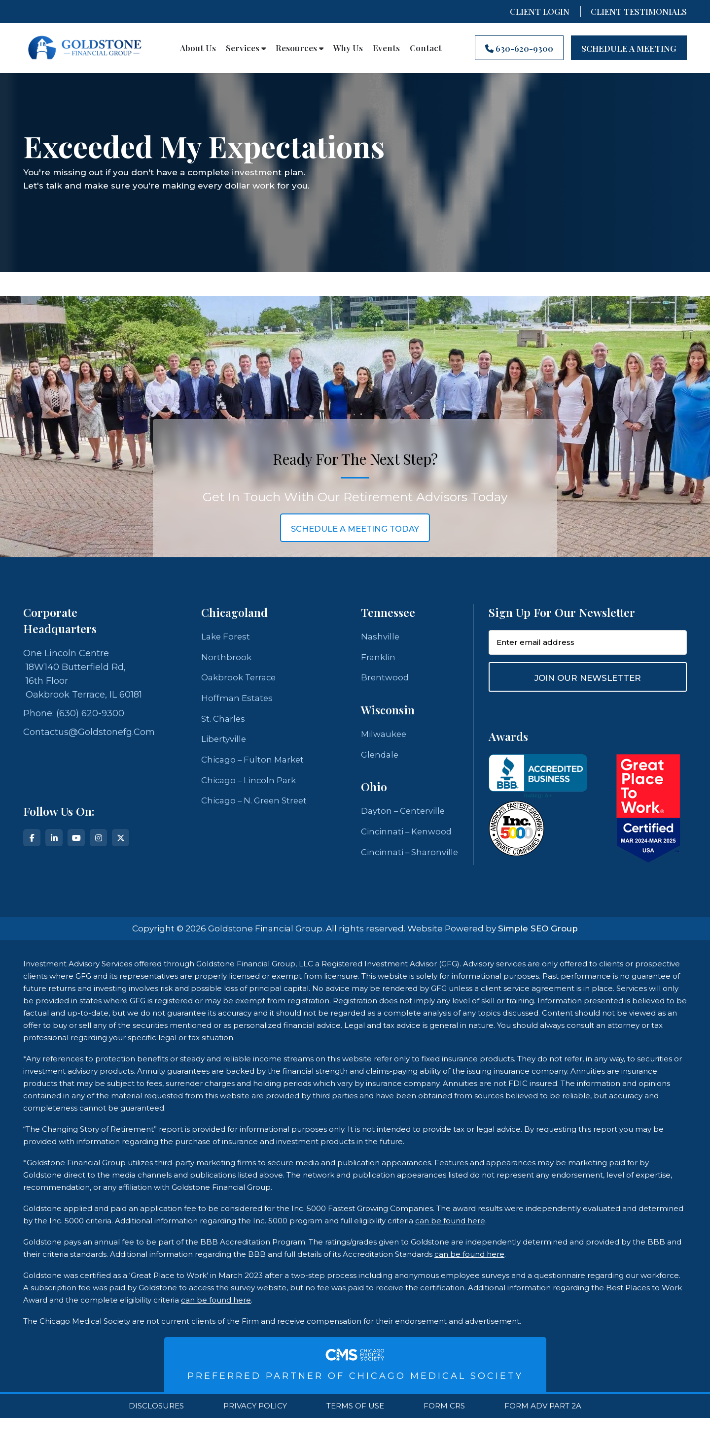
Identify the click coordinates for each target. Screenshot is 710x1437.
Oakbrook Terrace (241, 679)
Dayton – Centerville (406, 814)
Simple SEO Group (538, 948)
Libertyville (225, 742)
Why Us (348, 47)
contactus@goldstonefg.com (89, 732)
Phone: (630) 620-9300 (73, 713)
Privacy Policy (255, 1425)
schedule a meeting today (355, 528)
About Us (198, 47)
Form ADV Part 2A (542, 1425)
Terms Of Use (355, 1425)
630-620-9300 (519, 48)
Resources (299, 47)
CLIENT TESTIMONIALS (639, 11)
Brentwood (385, 679)
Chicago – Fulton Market (255, 764)
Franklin (379, 658)
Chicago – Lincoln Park (251, 785)
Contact (426, 47)
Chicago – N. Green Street (257, 806)
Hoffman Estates (238, 700)
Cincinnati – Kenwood (409, 835)
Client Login (539, 11)
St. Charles (224, 721)
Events (386, 47)
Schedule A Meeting (628, 48)
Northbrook (226, 658)
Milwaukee (385, 736)
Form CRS (444, 1425)
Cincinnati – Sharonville (387, 864)
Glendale (381, 757)
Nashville (381, 637)
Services (246, 47)
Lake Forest (226, 637)
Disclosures (156, 1425)
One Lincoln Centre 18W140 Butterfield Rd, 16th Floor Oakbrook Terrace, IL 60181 (82, 674)
